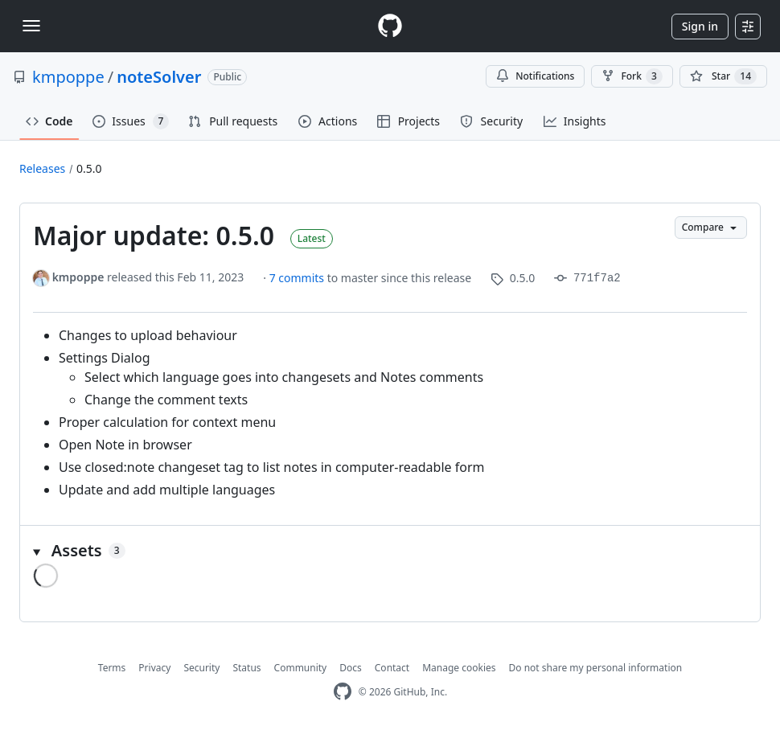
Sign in (700, 26)
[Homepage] (390, 26)
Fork (631, 76)
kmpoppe (68, 77)
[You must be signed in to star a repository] (723, 76)
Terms (112, 668)
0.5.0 (89, 168)
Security (201, 668)
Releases (42, 168)
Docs (350, 668)
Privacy (154, 668)
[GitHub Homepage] (342, 692)
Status (246, 668)
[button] (390, 551)
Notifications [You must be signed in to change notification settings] (535, 76)
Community (300, 668)
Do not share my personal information (596, 668)
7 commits (298, 277)
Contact (392, 668)
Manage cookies (458, 668)
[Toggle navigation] (31, 26)
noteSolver (159, 77)
